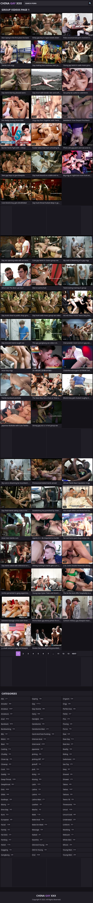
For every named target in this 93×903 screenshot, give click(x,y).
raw (66, 734)
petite (67, 714)
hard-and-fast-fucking (43, 734)
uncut (68, 809)
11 (58, 654)
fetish (6, 844)
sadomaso (69, 759)
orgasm (68, 698)
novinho (37, 839)
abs (4, 698)
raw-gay (68, 739)
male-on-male (40, 824)
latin (36, 784)
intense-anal (39, 739)
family (6, 829)
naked (36, 834)
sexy (67, 769)
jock (36, 769)
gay (36, 703)
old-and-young (40, 844)
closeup (6, 764)
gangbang (7, 855)
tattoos (68, 794)
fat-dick (6, 834)
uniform (68, 824)
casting (6, 749)
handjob (38, 719)
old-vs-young (39, 850)
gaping (37, 698)
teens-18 (68, 799)
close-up (7, 759)
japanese (38, 749)
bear (5, 744)
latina (36, 789)
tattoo (68, 789)
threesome (69, 804)
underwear (69, 819)
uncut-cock (69, 814)
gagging (6, 850)
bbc (4, 734)
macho (37, 809)
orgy (67, 703)
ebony (5, 804)
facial (6, 824)
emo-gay (7, 809)
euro (5, 814)
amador (6, 703)
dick (5, 789)
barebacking (8, 729)
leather (37, 804)
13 (68, 654)
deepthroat (8, 784)
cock (5, 769)
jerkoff (37, 764)
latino (36, 794)
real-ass (68, 744)
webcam (68, 834)
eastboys (6, 799)
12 (63, 654)
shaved (68, 774)
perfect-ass (69, 709)
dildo (5, 794)
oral (36, 855)
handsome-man (40, 729)
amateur (7, 709)
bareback (7, 724)
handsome (38, 724)
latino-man (38, 799)
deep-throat (8, 779)
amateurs (7, 714)
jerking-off (38, 759)
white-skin (69, 839)
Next (74, 654)
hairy (36, 714)
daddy (6, 774)
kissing (37, 779)
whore (67, 844)
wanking (68, 829)
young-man (69, 850)
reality (68, 749)
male (36, 814)
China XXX (11, 3)
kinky (36, 774)
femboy (6, 839)
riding (67, 754)
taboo (67, 784)
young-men (69, 855)
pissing (68, 724)
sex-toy (68, 764)
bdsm (5, 739)
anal (5, 719)
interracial (38, 744)
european (7, 819)
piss (66, 719)
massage (37, 829)
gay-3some (38, 709)
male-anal (38, 819)
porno (67, 729)
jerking (37, 754)
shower (68, 779)
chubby (6, 754)
